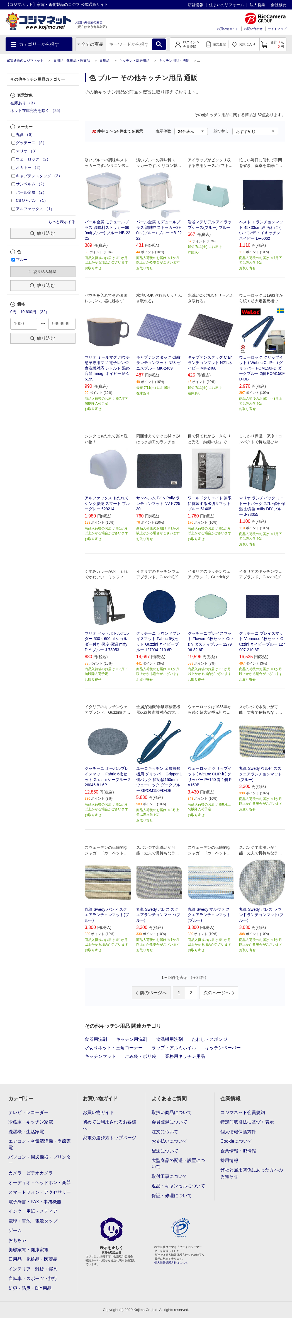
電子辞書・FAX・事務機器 (34, 1201)
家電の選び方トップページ (109, 1137)
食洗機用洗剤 (169, 1039)
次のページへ (216, 992)
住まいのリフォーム (226, 5)
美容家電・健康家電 (28, 1249)
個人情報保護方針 (238, 1131)
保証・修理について (172, 1195)
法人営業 (257, 5)
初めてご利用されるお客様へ (109, 1125)
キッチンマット (100, 1056)
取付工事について (169, 1176)
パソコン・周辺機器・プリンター (39, 1160)
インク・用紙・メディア (32, 1211)
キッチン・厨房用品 (134, 61)
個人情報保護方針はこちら (171, 1262)
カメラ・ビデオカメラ (30, 1173)
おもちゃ (17, 1240)
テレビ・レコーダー (28, 1112)
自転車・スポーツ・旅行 (32, 1278)
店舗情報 (195, 5)
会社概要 (278, 5)
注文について (165, 1131)
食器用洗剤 (96, 1039)
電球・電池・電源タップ (32, 1221)
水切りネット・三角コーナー (114, 1047)
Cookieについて (236, 1141)
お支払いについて (169, 1141)
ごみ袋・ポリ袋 (140, 1056)
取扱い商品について (172, 1112)
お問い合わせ (253, 28)
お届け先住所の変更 (89, 22)
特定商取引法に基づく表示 (247, 1122)
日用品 (104, 61)
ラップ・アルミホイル (174, 1047)
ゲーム (15, 1230)
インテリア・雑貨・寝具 (32, 1269)
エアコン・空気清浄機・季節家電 (39, 1144)
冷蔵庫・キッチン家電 (30, 1122)
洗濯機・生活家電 (26, 1131)
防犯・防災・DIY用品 (30, 1288)
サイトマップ (277, 28)
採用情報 (229, 1160)
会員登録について (169, 1122)
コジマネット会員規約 (242, 1112)
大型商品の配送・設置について (178, 1163)
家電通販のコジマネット (25, 61)
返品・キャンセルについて (178, 1185)
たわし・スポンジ (209, 1039)
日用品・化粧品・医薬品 (71, 61)
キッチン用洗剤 (131, 1039)
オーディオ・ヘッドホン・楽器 (39, 1182)
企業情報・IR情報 (238, 1151)
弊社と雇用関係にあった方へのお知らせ (251, 1173)
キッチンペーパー (223, 1047)
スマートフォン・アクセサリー (39, 1192)
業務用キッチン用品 (185, 1056)
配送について (165, 1151)
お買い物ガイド (228, 28)
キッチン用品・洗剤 (174, 61)
